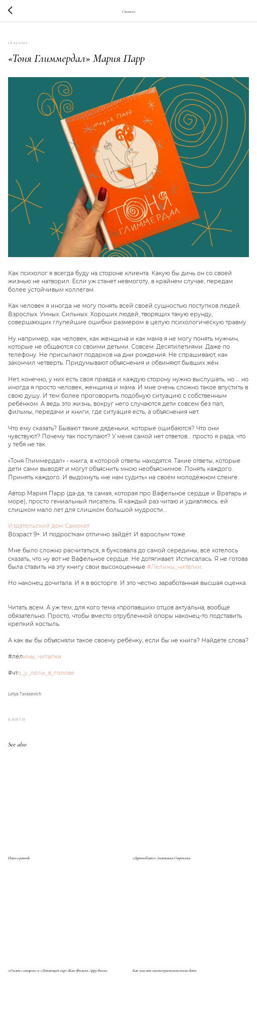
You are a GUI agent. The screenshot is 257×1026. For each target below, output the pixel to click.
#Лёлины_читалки (174, 566)
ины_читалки (42, 656)
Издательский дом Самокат (48, 525)
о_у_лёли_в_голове (46, 673)
